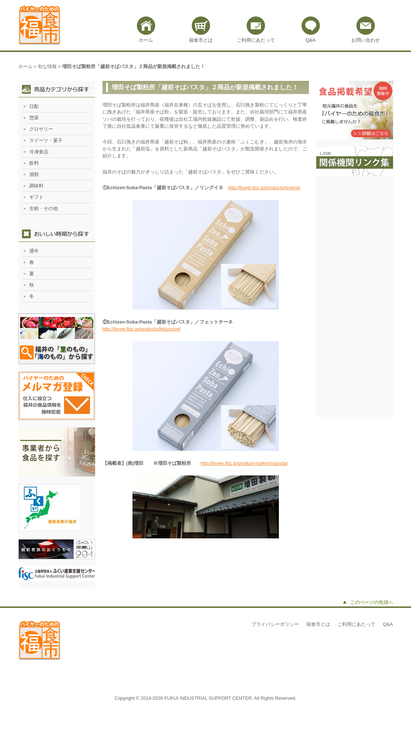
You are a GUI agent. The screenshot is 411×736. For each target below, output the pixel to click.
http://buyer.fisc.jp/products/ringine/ (264, 187)
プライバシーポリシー (275, 624)
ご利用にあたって (256, 40)
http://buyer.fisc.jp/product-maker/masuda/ (244, 463)
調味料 (36, 185)
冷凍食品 (38, 151)
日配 (34, 106)
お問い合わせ (365, 40)
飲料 (34, 163)
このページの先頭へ (371, 602)
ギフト (36, 197)
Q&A (310, 40)
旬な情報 (47, 66)
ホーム (146, 40)
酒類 (34, 174)
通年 (34, 251)
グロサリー (41, 129)
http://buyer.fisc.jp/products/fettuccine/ (141, 329)
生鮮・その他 (43, 208)
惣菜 (34, 117)
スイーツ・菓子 (46, 140)
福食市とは (201, 40)
